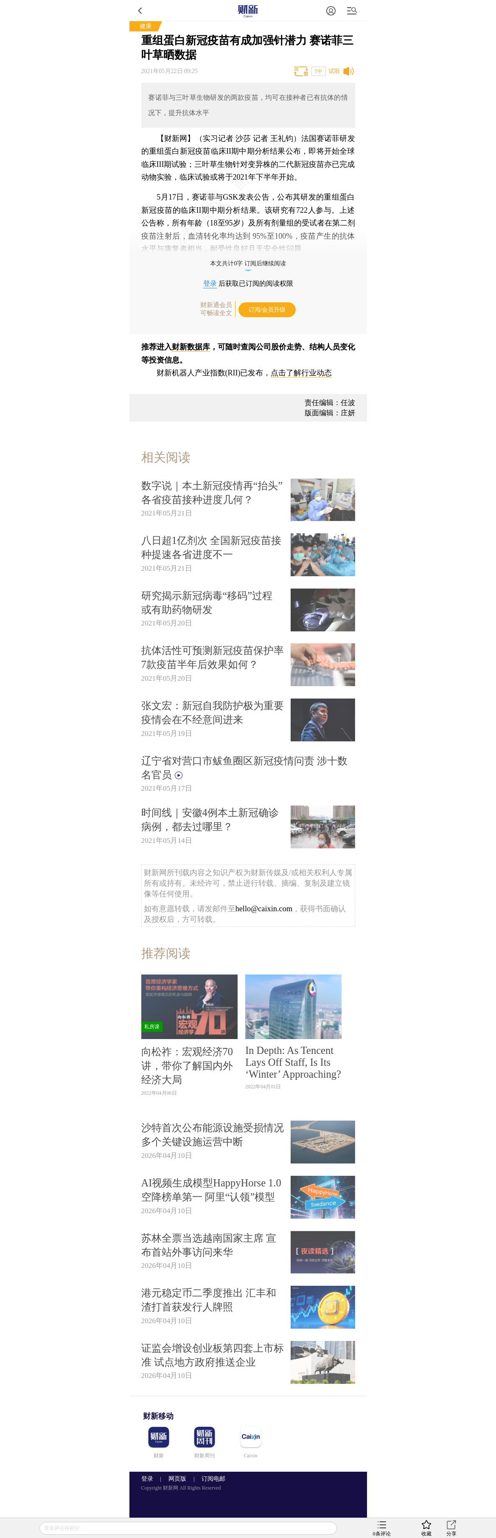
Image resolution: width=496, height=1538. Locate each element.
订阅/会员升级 (267, 310)
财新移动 (158, 1416)
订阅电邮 (210, 1479)
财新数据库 (191, 347)
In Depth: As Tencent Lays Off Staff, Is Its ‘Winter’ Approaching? (293, 1062)
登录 (210, 283)
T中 (318, 71)
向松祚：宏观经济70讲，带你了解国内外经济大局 (187, 1065)
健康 (145, 26)
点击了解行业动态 (301, 373)
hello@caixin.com (264, 908)
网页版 (177, 1479)
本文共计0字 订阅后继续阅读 (248, 263)
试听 (334, 71)
